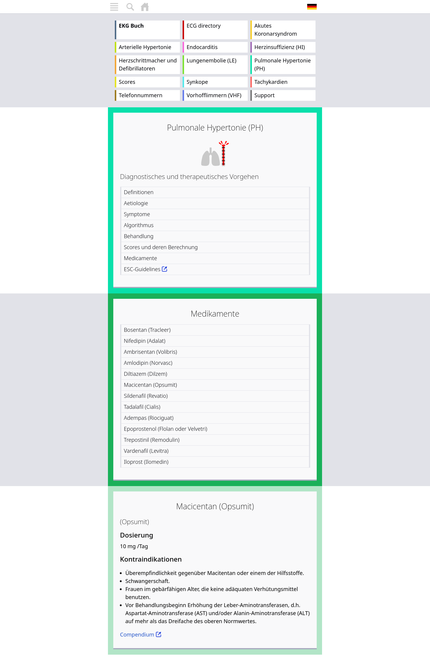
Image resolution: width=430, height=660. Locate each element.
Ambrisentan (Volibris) (150, 351)
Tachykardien (271, 81)
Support (265, 95)
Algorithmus (139, 225)
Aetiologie (136, 203)
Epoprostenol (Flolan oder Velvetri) (165, 428)
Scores (127, 81)
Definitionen (139, 192)
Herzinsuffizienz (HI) (280, 47)
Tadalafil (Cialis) (142, 406)
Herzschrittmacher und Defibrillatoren (148, 64)
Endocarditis (202, 47)
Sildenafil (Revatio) (146, 395)
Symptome (137, 214)
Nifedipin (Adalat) (144, 340)
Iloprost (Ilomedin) (146, 461)
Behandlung (139, 236)
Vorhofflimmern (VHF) (214, 95)
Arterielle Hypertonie (145, 47)
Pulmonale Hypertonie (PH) (283, 64)
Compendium (137, 634)
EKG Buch (131, 25)
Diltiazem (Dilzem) (145, 373)
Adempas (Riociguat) (149, 417)
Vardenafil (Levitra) (146, 450)
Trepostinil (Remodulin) (152, 439)
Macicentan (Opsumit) (150, 384)
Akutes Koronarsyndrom (276, 29)
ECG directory (204, 25)
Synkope (197, 81)
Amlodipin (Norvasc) (148, 362)
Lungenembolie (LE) (211, 60)
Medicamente (140, 258)
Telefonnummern (141, 95)
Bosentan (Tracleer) (147, 329)
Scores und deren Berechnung (161, 247)
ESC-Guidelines (142, 269)
